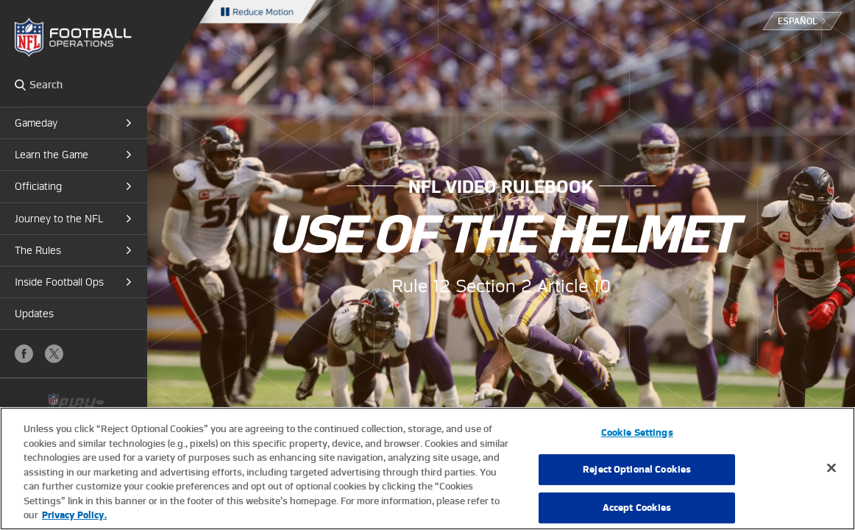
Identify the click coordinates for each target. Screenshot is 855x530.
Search (20, 85)
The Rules (38, 250)
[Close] (831, 467)
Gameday (36, 123)
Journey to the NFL (59, 219)
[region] (427, 468)
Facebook (24, 353)
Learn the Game (51, 154)
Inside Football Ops (59, 282)
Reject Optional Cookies (637, 469)
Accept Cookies (637, 507)
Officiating (38, 186)
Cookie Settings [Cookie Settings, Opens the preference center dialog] (637, 432)
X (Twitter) (54, 353)
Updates (34, 313)
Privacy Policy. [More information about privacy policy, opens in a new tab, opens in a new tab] (74, 514)
